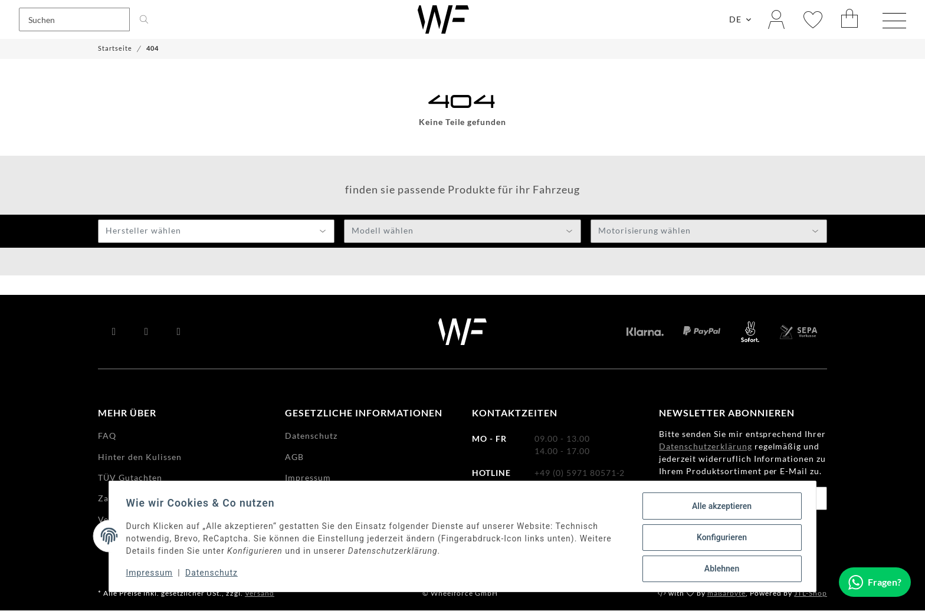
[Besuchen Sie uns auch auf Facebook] (114, 332)
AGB (294, 457)
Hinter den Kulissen (140, 457)
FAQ (107, 436)
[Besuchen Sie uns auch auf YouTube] (146, 332)
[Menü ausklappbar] (894, 21)
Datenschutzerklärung (705, 447)
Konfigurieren (719, 538)
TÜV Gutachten (130, 478)
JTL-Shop (810, 593)
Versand (259, 593)
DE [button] (735, 20)
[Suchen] (74, 20)
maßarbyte (726, 593)
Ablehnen (719, 569)
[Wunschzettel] (813, 20)
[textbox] (216, 232)
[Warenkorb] (850, 20)
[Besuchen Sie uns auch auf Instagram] (179, 332)
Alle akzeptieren (719, 508)
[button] (776, 20)
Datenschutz (214, 574)
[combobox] (216, 232)
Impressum (151, 574)
